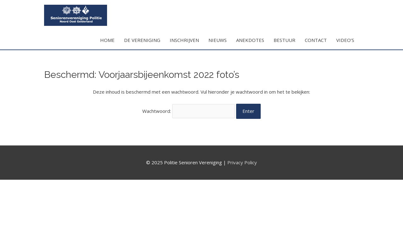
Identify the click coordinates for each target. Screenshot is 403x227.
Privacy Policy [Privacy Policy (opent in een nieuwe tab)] (242, 162)
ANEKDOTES (250, 40)
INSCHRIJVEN (184, 40)
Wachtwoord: (188, 111)
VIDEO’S (345, 40)
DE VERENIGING (142, 40)
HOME (107, 40)
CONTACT (316, 40)
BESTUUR (284, 40)
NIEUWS (217, 40)
